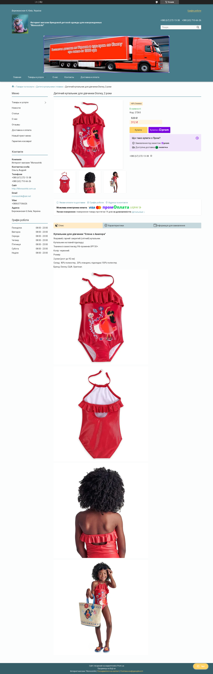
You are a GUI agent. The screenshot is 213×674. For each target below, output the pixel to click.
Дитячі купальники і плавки (49, 87)
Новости (16, 108)
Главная (17, 77)
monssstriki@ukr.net (21, 196)
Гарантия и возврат (22, 141)
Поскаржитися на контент (108, 671)
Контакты (69, 77)
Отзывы (16, 124)
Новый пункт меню (21, 135)
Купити (138, 130)
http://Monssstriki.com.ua (24, 188)
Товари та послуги (25, 87)
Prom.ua (120, 666)
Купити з (159, 130)
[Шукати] (198, 27)
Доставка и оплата (90, 77)
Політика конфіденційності (131, 671)
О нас (55, 77)
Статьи (15, 113)
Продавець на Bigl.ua (107, 668)
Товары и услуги (36, 77)
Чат (201, 666)
